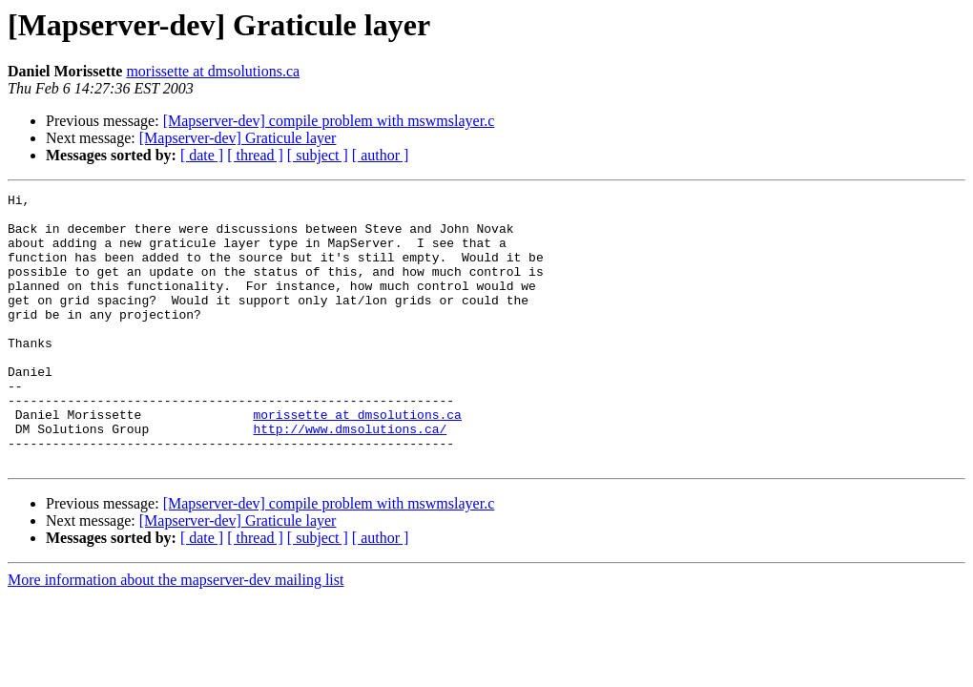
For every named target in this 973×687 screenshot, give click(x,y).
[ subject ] (317, 155)
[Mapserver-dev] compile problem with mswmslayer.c (329, 121)
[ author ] (380, 155)
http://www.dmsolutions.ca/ (349, 477)
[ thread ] (255, 155)
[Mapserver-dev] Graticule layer (238, 138)
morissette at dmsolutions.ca (213, 71)
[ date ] (201, 155)
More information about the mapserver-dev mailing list (175, 634)
